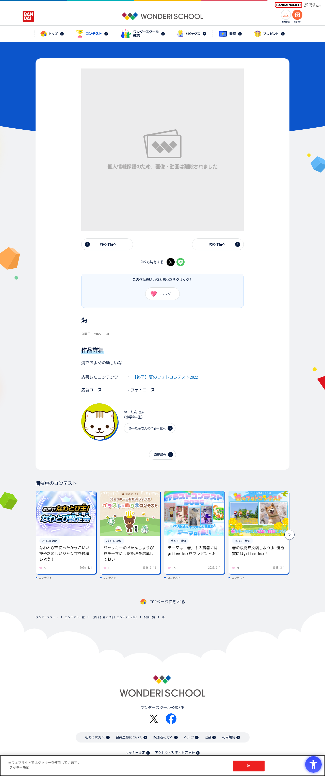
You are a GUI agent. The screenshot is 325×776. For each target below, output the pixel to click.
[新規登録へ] (286, 15)
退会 (208, 737)
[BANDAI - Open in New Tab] (28, 16)
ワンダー (160, 294)
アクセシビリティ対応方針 (175, 752)
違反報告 (160, 454)
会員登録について (129, 737)
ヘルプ (189, 737)
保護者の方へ (163, 737)
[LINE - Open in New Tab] (180, 262)
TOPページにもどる (167, 602)
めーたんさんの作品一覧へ (147, 428)
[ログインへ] (297, 15)
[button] (289, 535)
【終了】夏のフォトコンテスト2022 (165, 377)
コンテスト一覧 (75, 617)
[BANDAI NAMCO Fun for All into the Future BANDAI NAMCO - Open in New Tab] (298, 5)
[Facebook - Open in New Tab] (171, 718)
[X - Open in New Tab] (171, 262)
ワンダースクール (47, 617)
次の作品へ (217, 244)
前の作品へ (108, 244)
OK (248, 766)
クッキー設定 (135, 752)
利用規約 (228, 737)
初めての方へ (95, 737)
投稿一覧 (149, 617)
